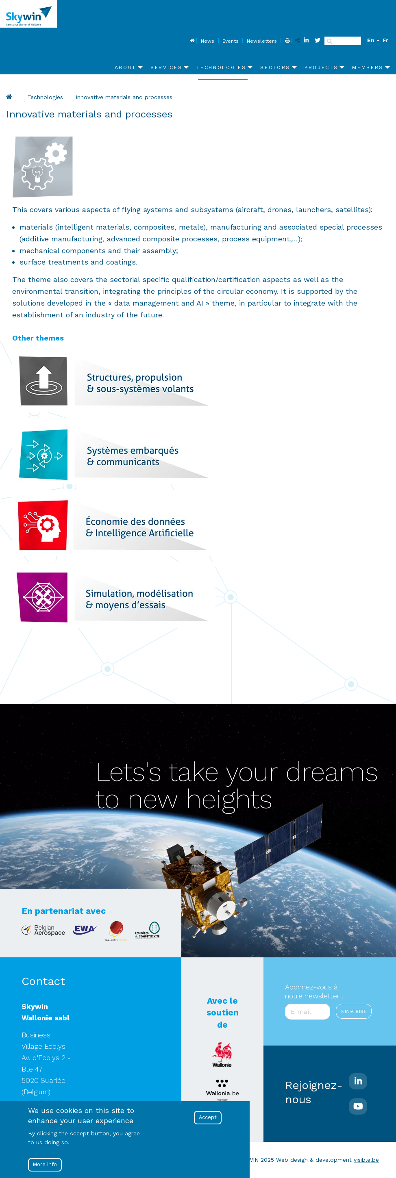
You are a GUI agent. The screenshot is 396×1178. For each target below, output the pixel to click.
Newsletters (262, 41)
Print (286, 41)
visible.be (366, 1159)
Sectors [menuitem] (275, 67)
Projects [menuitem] (321, 67)
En (370, 40)
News (207, 41)
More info (45, 1165)
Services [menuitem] (166, 67)
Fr (385, 40)
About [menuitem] (125, 67)
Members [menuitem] (367, 67)
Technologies (45, 97)
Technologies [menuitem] (221, 67)
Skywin (10, 97)
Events (230, 41)
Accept (208, 1118)
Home (191, 41)
